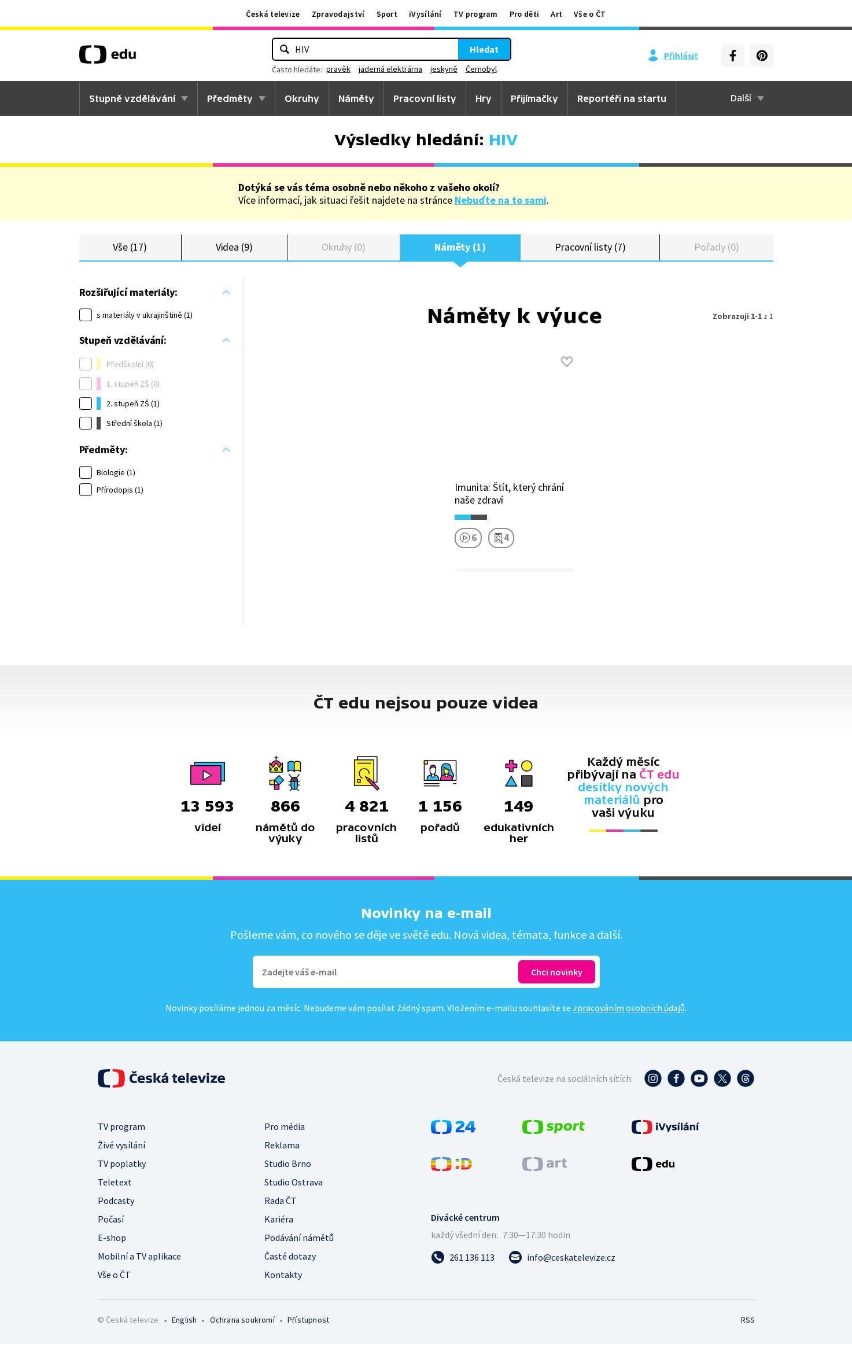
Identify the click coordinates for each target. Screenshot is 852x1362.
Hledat (484, 49)
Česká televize (273, 14)
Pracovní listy (424, 98)
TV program (475, 14)
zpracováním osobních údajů (629, 1025)
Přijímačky (534, 98)
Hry (483, 98)
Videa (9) (234, 256)
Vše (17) (129, 256)
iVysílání (425, 14)
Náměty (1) (460, 256)
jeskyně (444, 69)
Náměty (356, 98)
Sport (387, 14)
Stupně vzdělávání (132, 98)
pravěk (338, 69)
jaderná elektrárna (390, 69)
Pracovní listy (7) (590, 256)
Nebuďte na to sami (501, 200)
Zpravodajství (338, 14)
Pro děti (524, 14)
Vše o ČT (590, 14)
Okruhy (302, 98)
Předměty (230, 98)
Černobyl (481, 69)
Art (556, 14)
